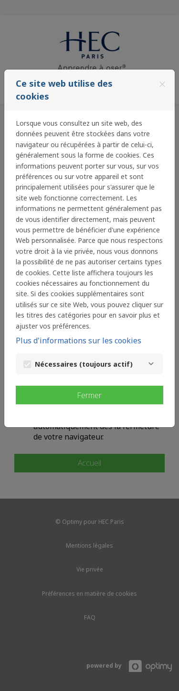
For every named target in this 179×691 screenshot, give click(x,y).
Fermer (89, 395)
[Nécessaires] (151, 364)
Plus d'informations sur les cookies (78, 340)
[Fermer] (162, 84)
